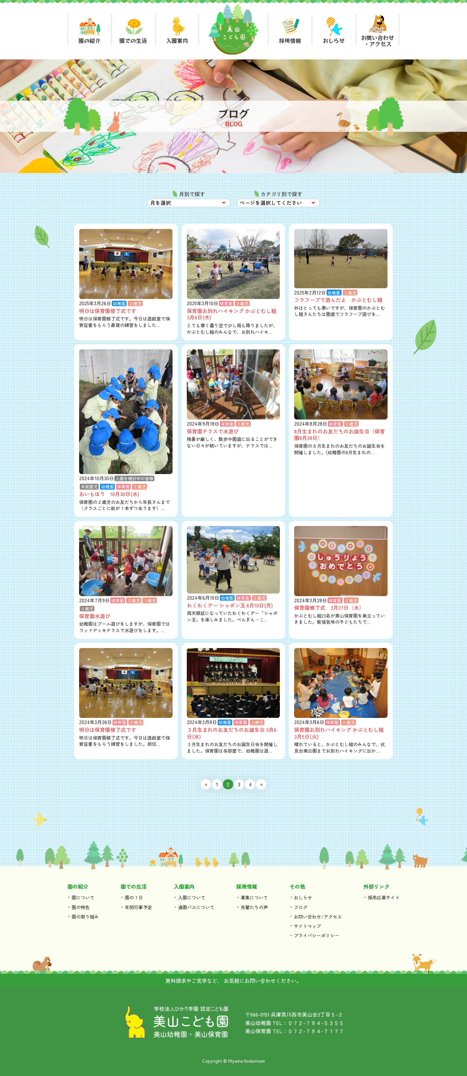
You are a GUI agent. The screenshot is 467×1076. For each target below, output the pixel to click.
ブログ (300, 907)
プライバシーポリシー (316, 935)
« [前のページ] (206, 784)
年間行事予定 (138, 907)
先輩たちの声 (254, 907)
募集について (254, 897)
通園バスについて (196, 907)
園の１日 (134, 897)
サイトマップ (307, 926)
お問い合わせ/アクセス (318, 916)
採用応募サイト (384, 897)
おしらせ (303, 897)
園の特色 (81, 907)
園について (83, 897)
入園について (191, 897)
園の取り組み (85, 916)
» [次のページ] (261, 784)
